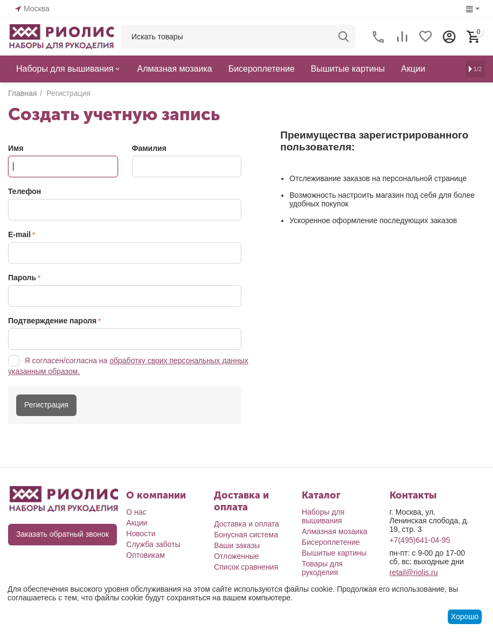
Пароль (22, 277)
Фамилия (149, 148)
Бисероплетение (331, 542)
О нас (136, 512)
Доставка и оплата (246, 524)
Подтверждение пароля (52, 320)
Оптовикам (145, 555)
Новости (140, 533)
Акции (136, 522)
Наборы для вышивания (323, 516)
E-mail (19, 234)
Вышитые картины (334, 553)
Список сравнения (246, 567)
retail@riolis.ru (414, 572)
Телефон (24, 191)
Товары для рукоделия (322, 568)
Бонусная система (246, 534)
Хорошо (465, 616)
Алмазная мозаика (334, 531)
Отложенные (236, 556)
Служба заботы (153, 544)
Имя (16, 148)
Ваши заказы (237, 545)
